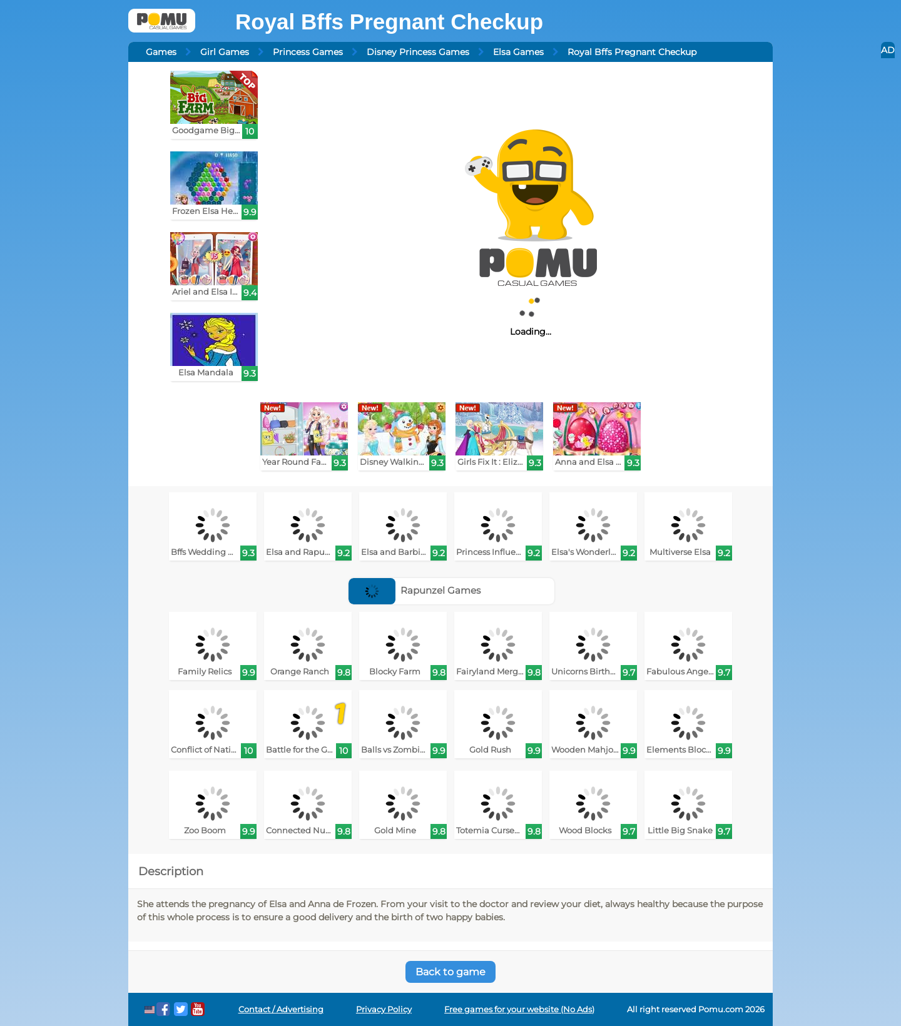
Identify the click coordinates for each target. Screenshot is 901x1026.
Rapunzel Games (415, 590)
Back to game (450, 972)
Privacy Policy (384, 1009)
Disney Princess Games (418, 52)
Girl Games (224, 52)
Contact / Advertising (280, 1009)
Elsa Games (518, 52)
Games (161, 52)
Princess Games (308, 52)
